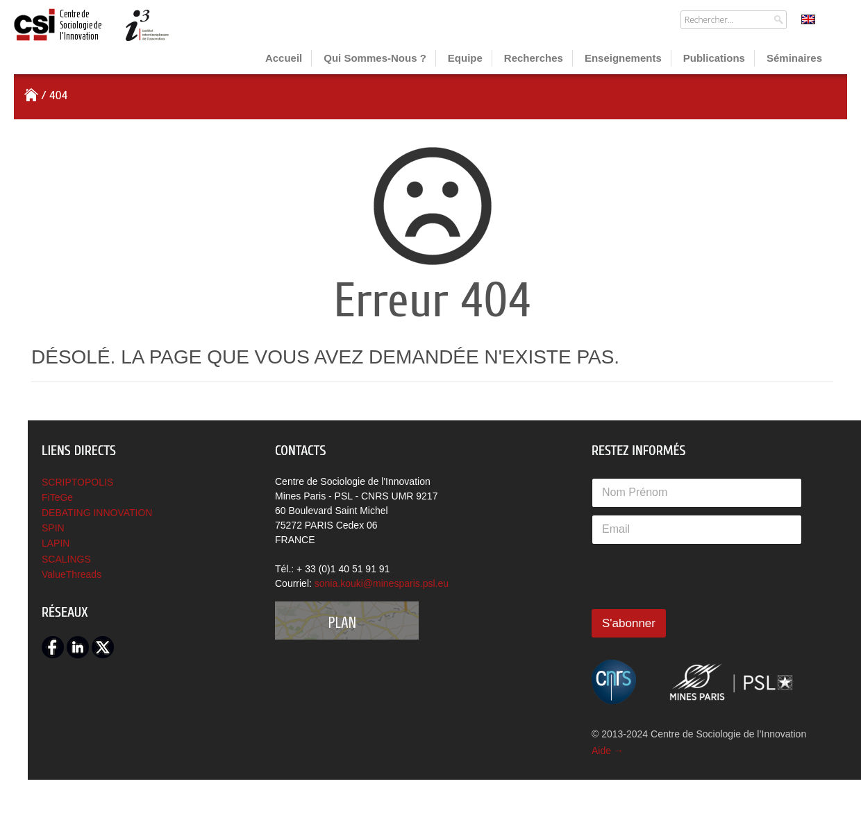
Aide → (608, 750)
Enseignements (623, 58)
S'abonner (628, 623)
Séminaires (794, 58)
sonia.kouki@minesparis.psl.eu (382, 583)
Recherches (533, 58)
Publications (714, 58)
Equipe (465, 58)
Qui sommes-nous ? (375, 58)
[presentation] (697, 607)
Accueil (283, 58)
